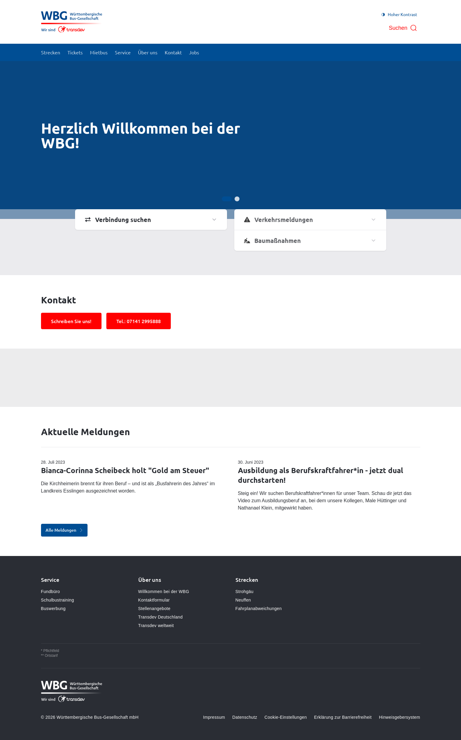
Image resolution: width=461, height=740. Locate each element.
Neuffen (243, 600)
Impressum (214, 717)
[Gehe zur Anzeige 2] (237, 198)
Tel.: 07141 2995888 (138, 321)
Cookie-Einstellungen (285, 717)
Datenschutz (244, 717)
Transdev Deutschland (160, 617)
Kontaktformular (154, 600)
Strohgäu (245, 591)
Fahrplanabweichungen (259, 608)
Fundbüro (50, 591)
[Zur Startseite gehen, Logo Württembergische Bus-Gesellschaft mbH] (71, 21)
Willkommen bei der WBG (163, 591)
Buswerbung (53, 608)
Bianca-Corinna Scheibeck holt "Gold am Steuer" (125, 470)
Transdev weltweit (156, 625)
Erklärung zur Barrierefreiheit (343, 717)
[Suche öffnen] (403, 28)
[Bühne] (230, 140)
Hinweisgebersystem (399, 717)
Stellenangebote (154, 608)
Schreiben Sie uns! (71, 321)
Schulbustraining (57, 600)
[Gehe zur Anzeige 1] (227, 198)
